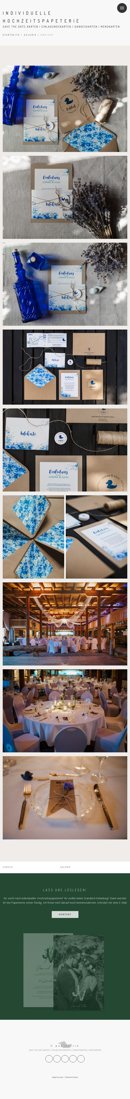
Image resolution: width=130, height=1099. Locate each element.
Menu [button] (120, 5)
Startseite (11, 35)
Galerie (30, 35)
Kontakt (65, 914)
